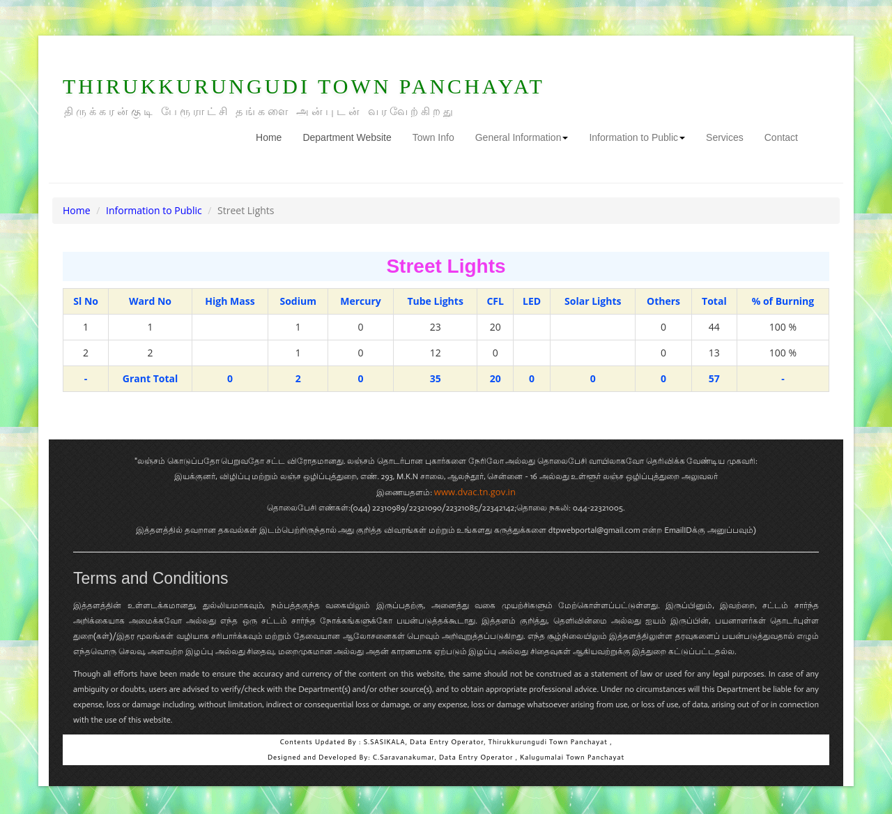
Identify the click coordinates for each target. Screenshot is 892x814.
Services (725, 137)
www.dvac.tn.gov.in (475, 491)
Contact (781, 137)
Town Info (433, 137)
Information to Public (637, 137)
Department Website (346, 137)
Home (274, 136)
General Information (522, 137)
